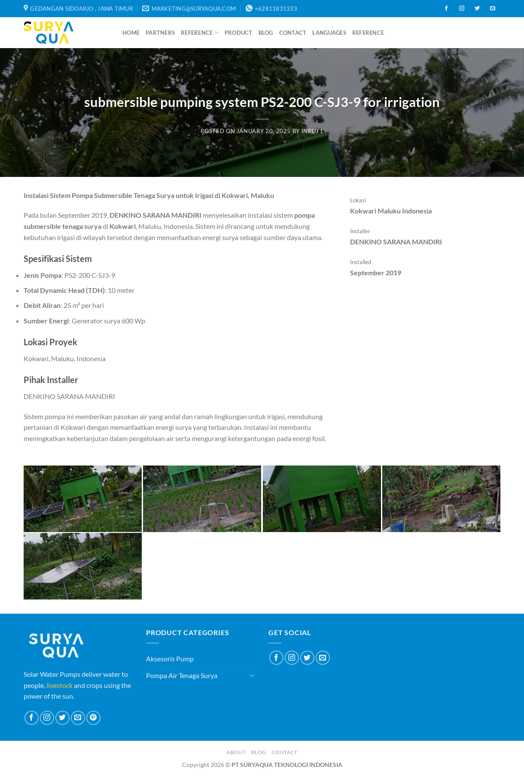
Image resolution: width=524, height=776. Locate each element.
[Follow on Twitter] (477, 9)
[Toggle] (252, 675)
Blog (266, 32)
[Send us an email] (492, 9)
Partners (160, 32)
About (236, 752)
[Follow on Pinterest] (93, 718)
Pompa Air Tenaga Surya (181, 675)
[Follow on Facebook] (446, 9)
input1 (312, 131)
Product (239, 32)
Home (131, 32)
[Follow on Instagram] (461, 9)
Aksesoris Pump (170, 658)
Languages (329, 32)
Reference (200, 32)
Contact (293, 32)
